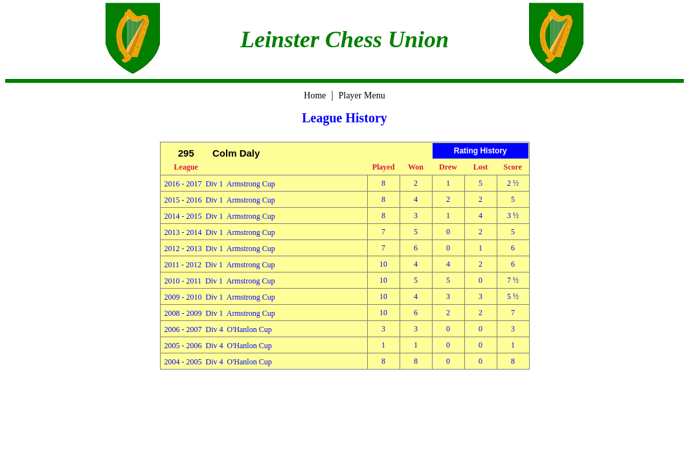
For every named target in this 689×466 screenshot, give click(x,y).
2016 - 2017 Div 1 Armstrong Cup (219, 183)
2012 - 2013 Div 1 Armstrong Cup (219, 248)
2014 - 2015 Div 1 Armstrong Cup (219, 216)
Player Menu (362, 95)
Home (315, 95)
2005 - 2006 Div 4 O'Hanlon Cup (218, 345)
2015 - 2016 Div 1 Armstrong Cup (219, 200)
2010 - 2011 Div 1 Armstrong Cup (219, 280)
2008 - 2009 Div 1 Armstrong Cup (219, 313)
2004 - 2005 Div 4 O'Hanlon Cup (218, 361)
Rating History (480, 150)
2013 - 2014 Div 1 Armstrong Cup (219, 232)
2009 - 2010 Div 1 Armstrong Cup (219, 297)
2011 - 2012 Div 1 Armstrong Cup (219, 264)
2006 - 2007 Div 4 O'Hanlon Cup (218, 329)
